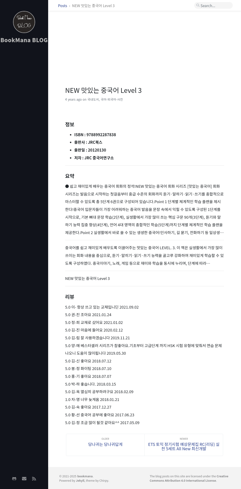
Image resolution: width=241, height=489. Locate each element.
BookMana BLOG (24, 40)
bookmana (85, 476)
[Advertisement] (24, 119)
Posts (63, 5)
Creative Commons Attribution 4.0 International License (189, 478)
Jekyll (80, 480)
